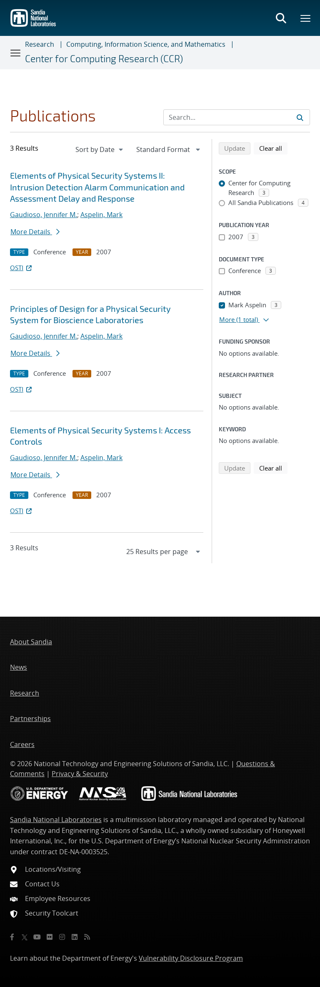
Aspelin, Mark (101, 214)
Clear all (273, 147)
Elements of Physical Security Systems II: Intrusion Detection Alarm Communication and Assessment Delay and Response (97, 186)
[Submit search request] (300, 117)
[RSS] (87, 937)
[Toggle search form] (281, 18)
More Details (35, 231)
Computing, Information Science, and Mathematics (145, 44)
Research (39, 44)
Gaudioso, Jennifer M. (43, 214)
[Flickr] (49, 937)
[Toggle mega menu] (306, 18)
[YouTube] (37, 937)
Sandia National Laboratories (56, 819)
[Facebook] (12, 937)
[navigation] (100, 149)
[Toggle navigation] (16, 52)
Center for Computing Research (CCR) (104, 58)
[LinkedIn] (74, 937)
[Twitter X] (24, 937)
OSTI (21, 267)
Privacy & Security (80, 773)
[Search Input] (236, 117)
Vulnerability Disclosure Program (191, 958)
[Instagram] (62, 937)
